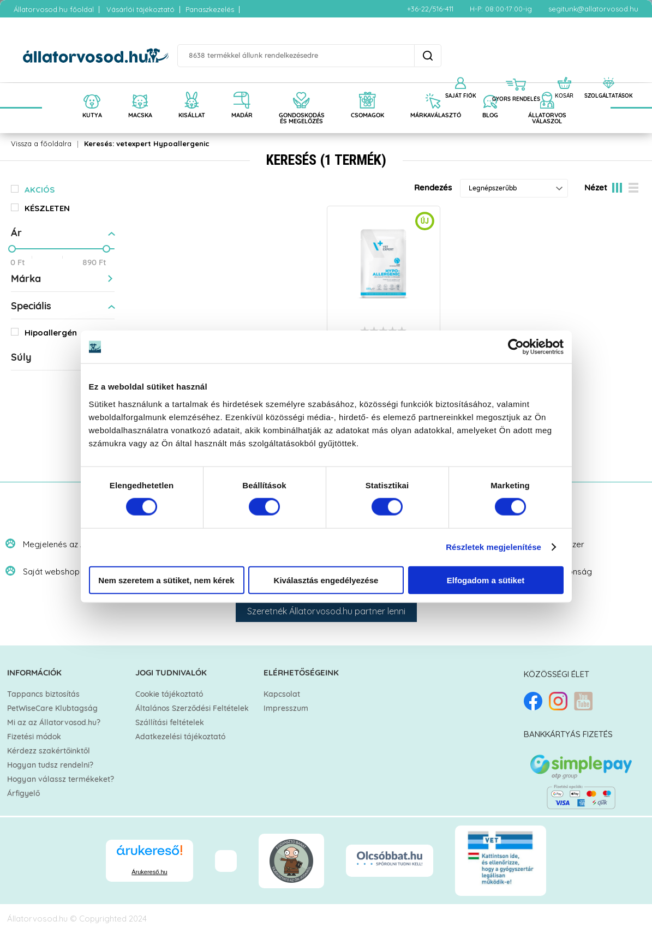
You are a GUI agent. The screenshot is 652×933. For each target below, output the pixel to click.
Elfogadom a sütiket (486, 579)
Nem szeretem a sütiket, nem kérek (166, 579)
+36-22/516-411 (430, 8)
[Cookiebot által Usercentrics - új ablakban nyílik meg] (516, 347)
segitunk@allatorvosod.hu (593, 8)
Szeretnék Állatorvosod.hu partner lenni (326, 611)
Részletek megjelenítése (493, 547)
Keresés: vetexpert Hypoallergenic (147, 143)
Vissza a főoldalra (41, 143)
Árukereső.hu (149, 872)
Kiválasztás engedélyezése (326, 579)
